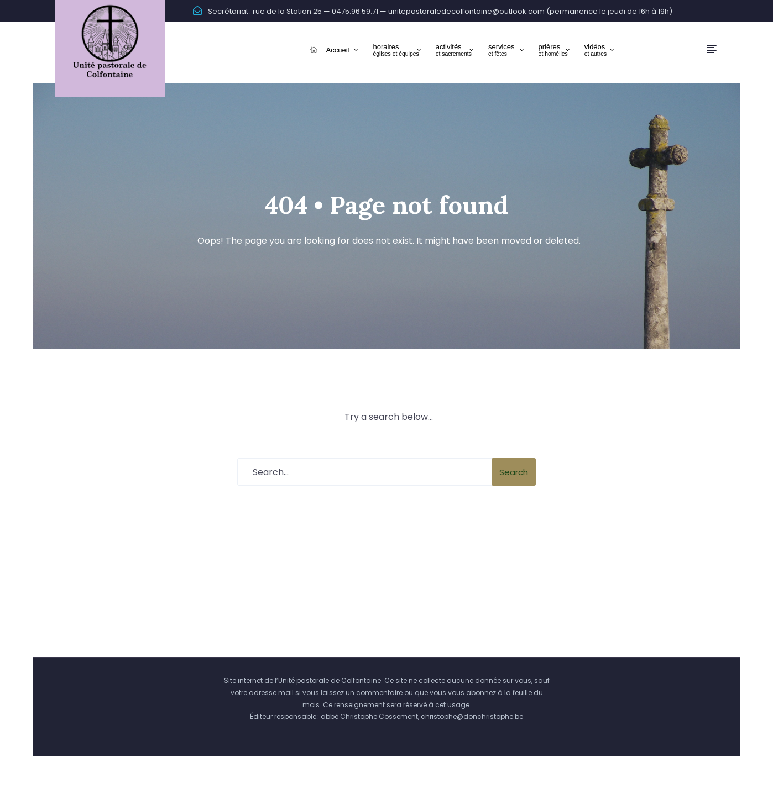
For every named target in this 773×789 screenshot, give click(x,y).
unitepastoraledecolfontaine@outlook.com (466, 11)
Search (513, 472)
